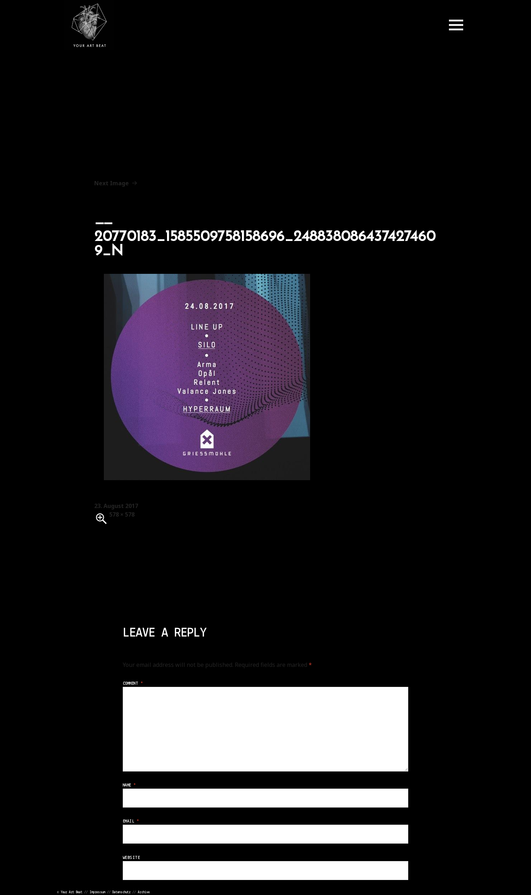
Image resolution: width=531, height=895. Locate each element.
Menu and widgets (456, 25)
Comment (133, 684)
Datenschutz (121, 892)
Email (131, 821)
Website (131, 858)
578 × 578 (122, 514)
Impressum (97, 892)
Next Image (111, 183)
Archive (144, 892)
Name (129, 785)
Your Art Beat (71, 892)
